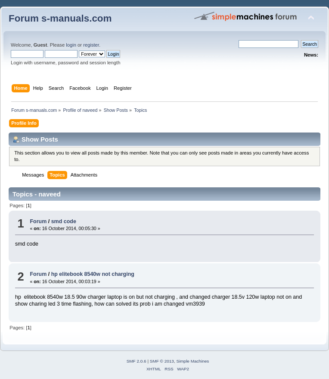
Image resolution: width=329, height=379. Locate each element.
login (71, 44)
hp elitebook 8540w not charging (92, 274)
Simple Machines (192, 361)
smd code (63, 221)
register (91, 44)
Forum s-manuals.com (60, 18)
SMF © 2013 (162, 361)
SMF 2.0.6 (136, 361)
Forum (38, 221)
